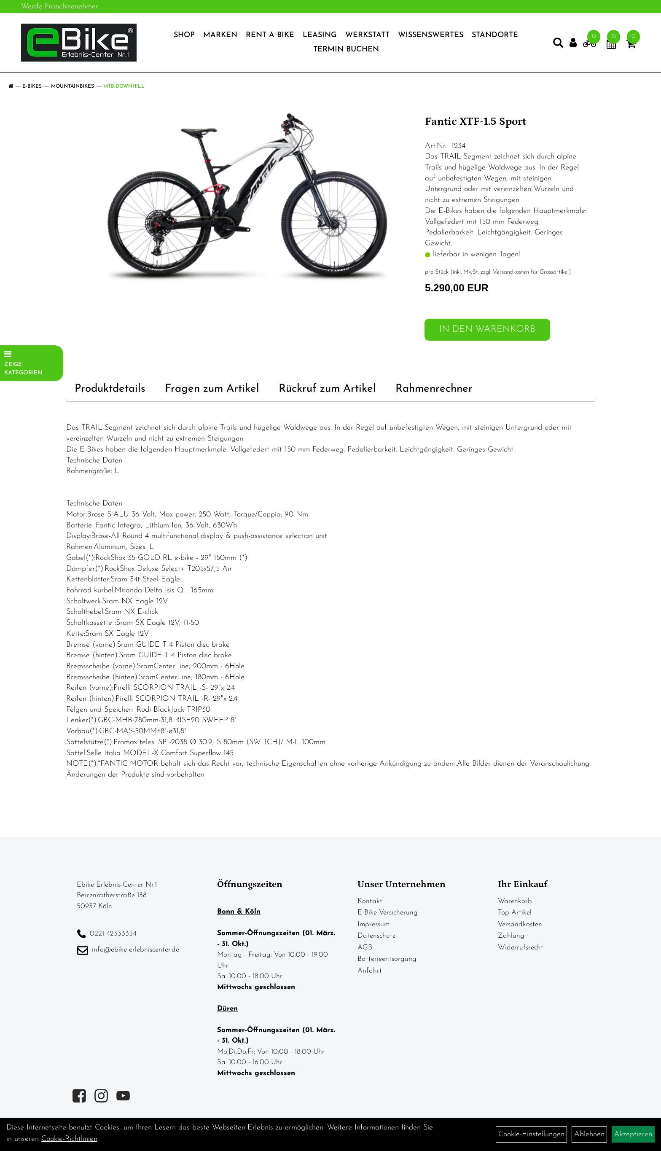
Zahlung (511, 935)
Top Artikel (515, 912)
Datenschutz (376, 935)
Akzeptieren (633, 1134)
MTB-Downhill (124, 86)
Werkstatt (367, 35)
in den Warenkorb (487, 329)
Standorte (495, 35)
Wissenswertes (430, 35)
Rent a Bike (270, 35)
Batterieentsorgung (386, 959)
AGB (364, 947)
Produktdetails (110, 389)
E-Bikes (32, 86)
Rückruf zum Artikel (327, 389)
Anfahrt (369, 970)
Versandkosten (520, 924)
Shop (184, 35)
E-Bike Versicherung (387, 912)
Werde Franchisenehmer (59, 7)
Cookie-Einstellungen (531, 1134)
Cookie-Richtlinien (69, 1139)
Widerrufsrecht (520, 947)
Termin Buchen (346, 50)
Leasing (320, 35)
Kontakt (369, 901)
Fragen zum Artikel (212, 389)
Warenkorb (515, 901)
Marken (220, 35)
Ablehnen (589, 1134)
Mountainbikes (72, 86)
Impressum (373, 924)
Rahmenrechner (434, 389)
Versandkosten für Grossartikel (531, 272)
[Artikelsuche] (558, 45)
